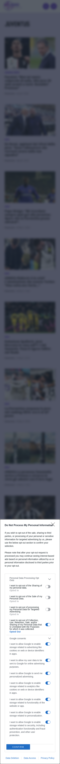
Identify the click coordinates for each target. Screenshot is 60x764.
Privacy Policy (47, 758)
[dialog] (30, 641)
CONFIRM (18, 747)
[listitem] (30, 579)
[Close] (54, 525)
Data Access (30, 758)
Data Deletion (12, 758)
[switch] (47, 586)
